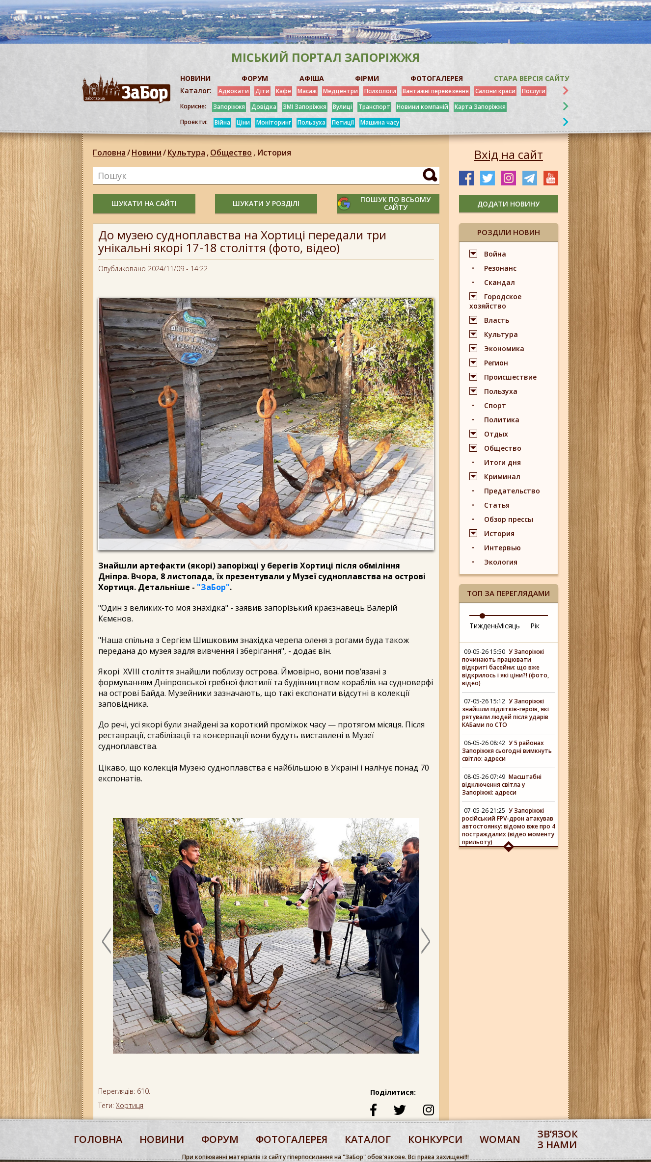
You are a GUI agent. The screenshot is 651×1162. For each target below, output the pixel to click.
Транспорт (374, 107)
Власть (496, 320)
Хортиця (129, 1105)
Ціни (243, 122)
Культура (188, 152)
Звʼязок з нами (558, 1139)
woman (500, 1139)
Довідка (263, 107)
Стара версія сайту (531, 78)
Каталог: (196, 91)
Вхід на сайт (508, 154)
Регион (496, 362)
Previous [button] (106, 941)
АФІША (311, 78)
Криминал (502, 476)
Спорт (495, 405)
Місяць (508, 625)
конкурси (435, 1139)
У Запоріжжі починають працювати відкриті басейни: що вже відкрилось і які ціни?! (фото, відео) (505, 667)
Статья (497, 505)
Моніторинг (273, 122)
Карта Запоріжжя (480, 107)
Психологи (380, 91)
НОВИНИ (195, 78)
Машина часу (379, 122)
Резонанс (500, 268)
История (274, 152)
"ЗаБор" (213, 587)
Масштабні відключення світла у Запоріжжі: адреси (502, 785)
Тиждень (484, 625)
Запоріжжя (229, 107)
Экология (500, 562)
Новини (147, 152)
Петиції (343, 122)
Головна (109, 152)
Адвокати (233, 91)
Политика (501, 419)
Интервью (502, 547)
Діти (262, 91)
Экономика (504, 348)
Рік (535, 625)
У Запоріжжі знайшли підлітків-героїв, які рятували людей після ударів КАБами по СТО (505, 713)
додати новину (508, 203)
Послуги (533, 91)
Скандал (499, 282)
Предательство (512, 490)
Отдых (496, 434)
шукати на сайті (144, 203)
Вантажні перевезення (436, 91)
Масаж (307, 91)
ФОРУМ (255, 78)
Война (495, 253)
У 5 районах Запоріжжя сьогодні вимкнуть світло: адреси (507, 751)
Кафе (283, 91)
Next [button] (425, 941)
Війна (222, 122)
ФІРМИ (367, 78)
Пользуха (312, 122)
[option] (266, 940)
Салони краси (495, 91)
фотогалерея (291, 1139)
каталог (368, 1139)
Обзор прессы (508, 519)
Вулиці (342, 107)
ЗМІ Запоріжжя (304, 107)
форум (220, 1139)
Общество (233, 152)
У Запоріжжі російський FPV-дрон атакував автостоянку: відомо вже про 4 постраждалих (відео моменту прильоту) (508, 826)
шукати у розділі (266, 203)
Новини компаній (422, 107)
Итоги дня (502, 462)
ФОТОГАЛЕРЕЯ (436, 78)
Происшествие (510, 377)
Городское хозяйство (495, 301)
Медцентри (340, 91)
